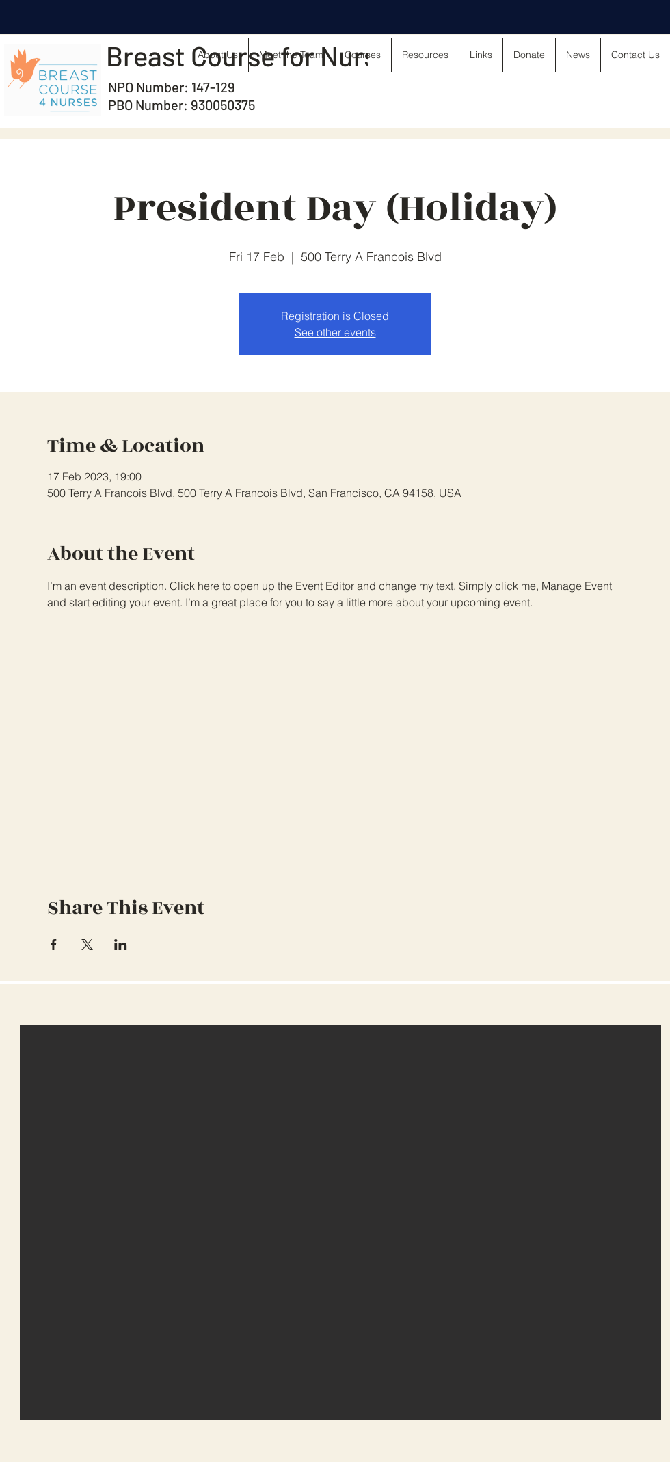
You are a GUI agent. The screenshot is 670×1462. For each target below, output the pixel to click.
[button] (340, 1222)
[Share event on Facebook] (53, 944)
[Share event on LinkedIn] (120, 944)
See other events (335, 332)
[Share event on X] (87, 944)
